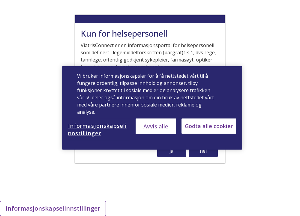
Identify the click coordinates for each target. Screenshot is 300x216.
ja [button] (171, 151)
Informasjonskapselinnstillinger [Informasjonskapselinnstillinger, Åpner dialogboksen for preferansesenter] (97, 129)
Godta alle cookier (209, 126)
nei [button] (203, 151)
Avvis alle (155, 126)
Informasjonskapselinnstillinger (53, 208)
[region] (152, 108)
